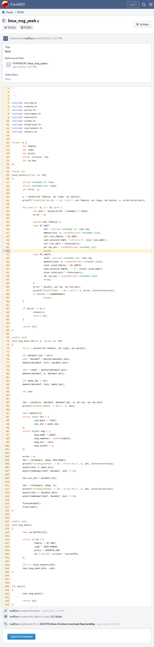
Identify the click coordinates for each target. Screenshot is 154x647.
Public (28, 27)
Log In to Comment (21, 636)
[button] (150, 4)
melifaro (29, 38)
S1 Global (56, 616)
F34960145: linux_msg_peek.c (30, 63)
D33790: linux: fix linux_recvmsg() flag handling (67, 624)
